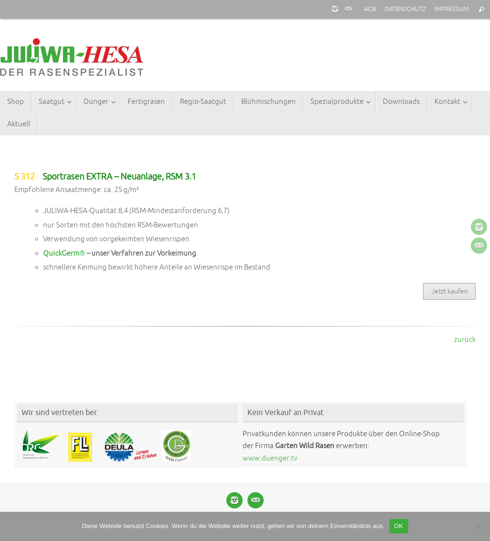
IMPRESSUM (451, 9)
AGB (370, 9)
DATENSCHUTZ (405, 9)
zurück (465, 339)
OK (398, 526)
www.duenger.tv (270, 458)
